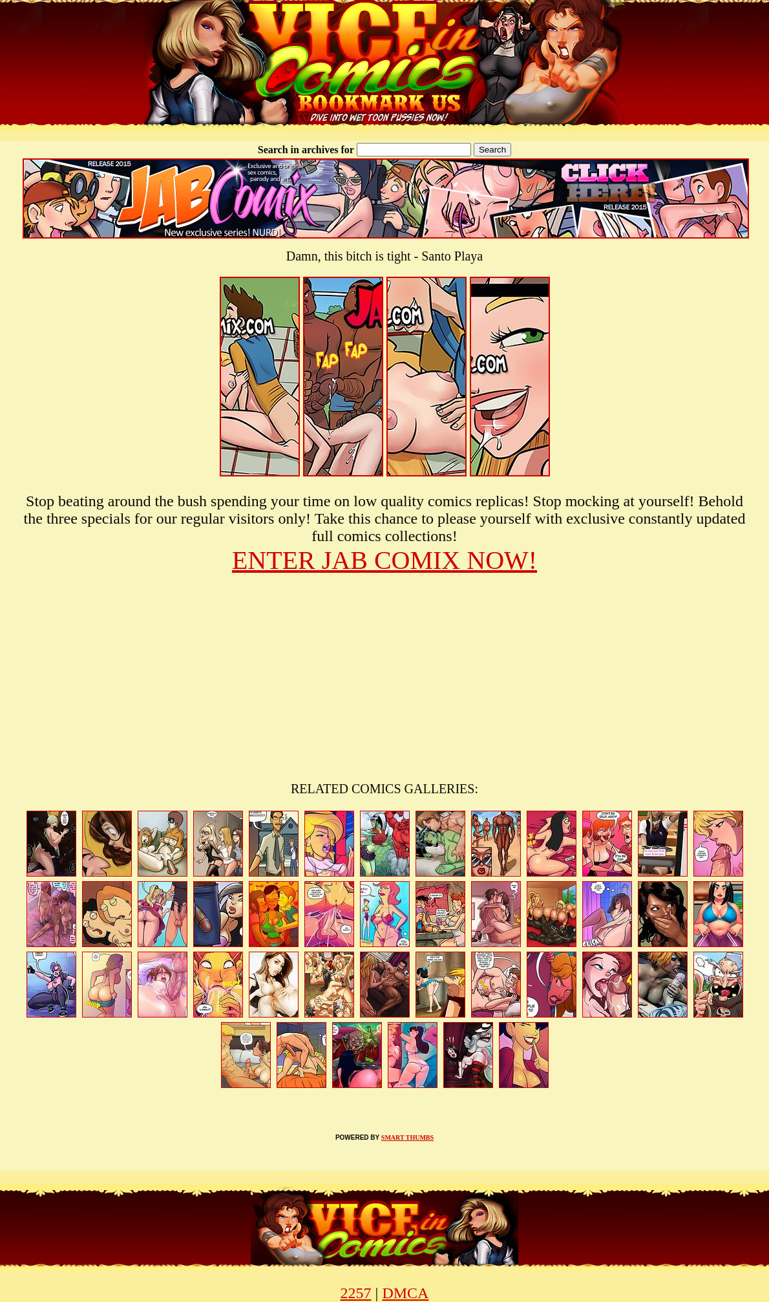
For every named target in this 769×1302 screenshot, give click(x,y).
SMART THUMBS (407, 1137)
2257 (356, 1293)
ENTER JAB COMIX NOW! (384, 560)
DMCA (405, 1293)
